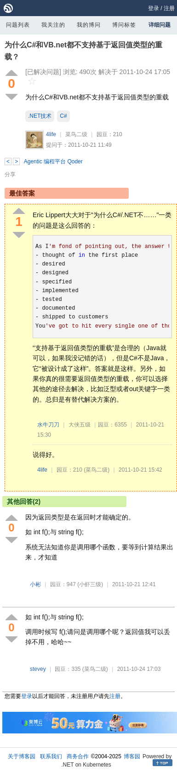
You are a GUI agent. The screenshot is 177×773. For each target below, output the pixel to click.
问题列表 (18, 25)
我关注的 (53, 25)
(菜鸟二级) (96, 470)
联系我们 (51, 756)
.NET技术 (39, 116)
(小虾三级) (90, 584)
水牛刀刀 (48, 424)
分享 (10, 174)
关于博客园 (21, 756)
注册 (169, 8)
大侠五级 (80, 424)
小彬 (35, 584)
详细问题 (159, 25)
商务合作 (78, 756)
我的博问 (89, 25)
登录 (153, 8)
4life (51, 134)
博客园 (132, 756)
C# (63, 116)
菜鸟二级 (76, 134)
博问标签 (124, 25)
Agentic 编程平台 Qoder (53, 161)
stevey (38, 669)
